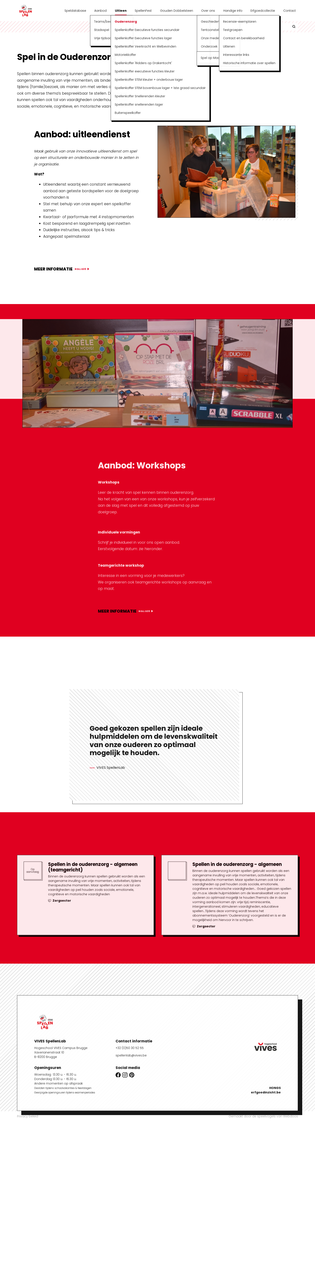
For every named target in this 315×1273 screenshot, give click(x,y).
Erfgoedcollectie (263, 11)
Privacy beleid (27, 1116)
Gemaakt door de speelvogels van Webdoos (263, 1116)
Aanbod (100, 11)
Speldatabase (75, 11)
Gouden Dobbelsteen (176, 11)
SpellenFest (143, 11)
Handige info (232, 11)
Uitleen (121, 11)
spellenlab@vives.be (131, 1209)
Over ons (208, 11)
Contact (289, 11)
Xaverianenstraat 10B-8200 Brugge (49, 1208)
